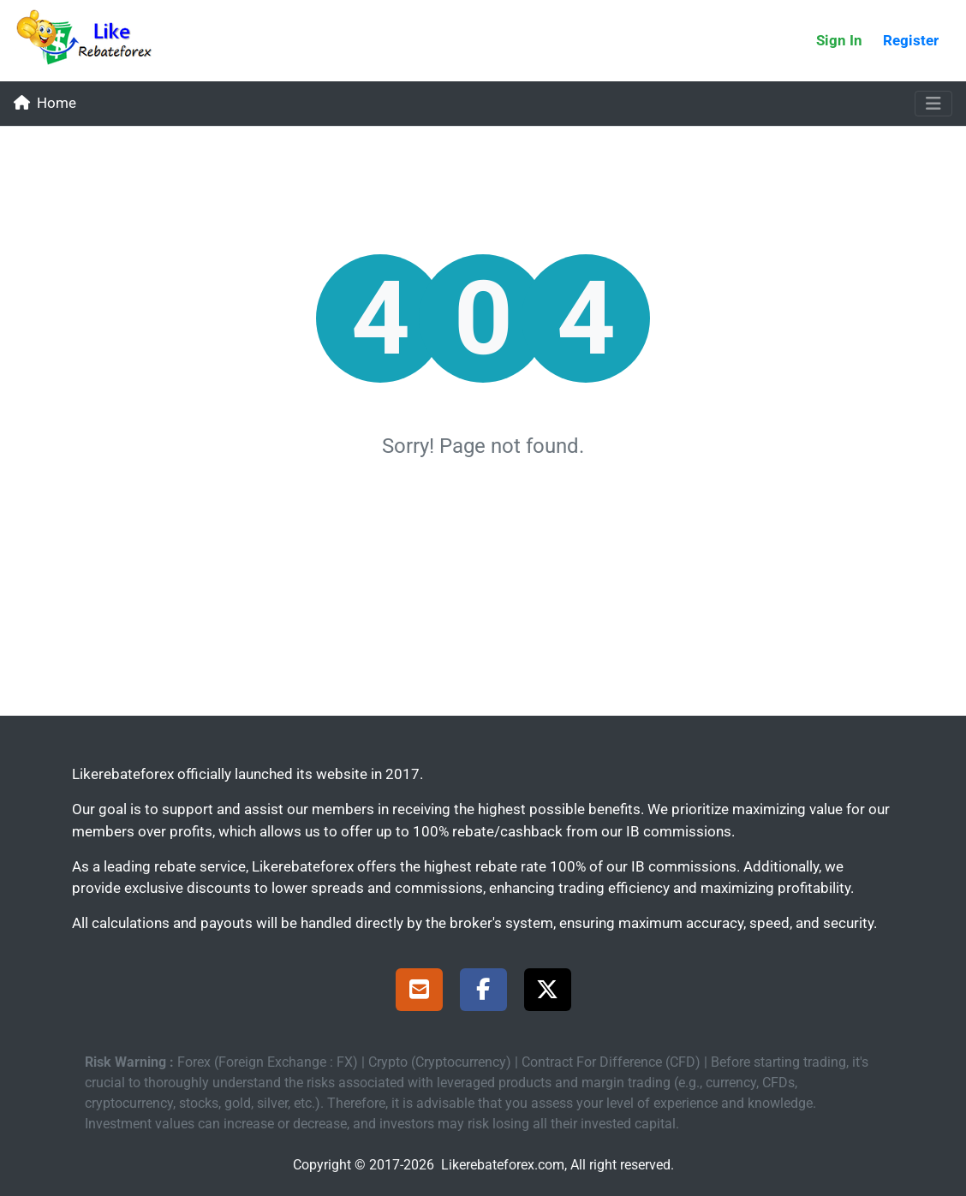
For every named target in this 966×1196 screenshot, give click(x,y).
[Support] (419, 992)
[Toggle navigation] (933, 103)
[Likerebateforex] (92, 40)
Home (45, 102)
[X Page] (547, 992)
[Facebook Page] (483, 992)
